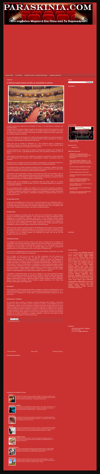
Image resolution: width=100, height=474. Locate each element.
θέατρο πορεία (89, 278)
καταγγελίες (90, 279)
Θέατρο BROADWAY (81, 258)
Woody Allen (72, 254)
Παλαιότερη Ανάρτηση (58, 351)
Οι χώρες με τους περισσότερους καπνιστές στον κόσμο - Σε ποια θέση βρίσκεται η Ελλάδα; (36, 427)
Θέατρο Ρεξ (70, 263)
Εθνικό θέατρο (83, 257)
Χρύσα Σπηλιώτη (77, 270)
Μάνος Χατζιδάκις (82, 264)
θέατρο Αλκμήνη (72, 276)
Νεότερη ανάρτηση (11, 351)
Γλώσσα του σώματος (73, 257)
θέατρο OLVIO (89, 275)
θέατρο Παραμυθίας (80, 277)
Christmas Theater (77, 252)
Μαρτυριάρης (12, 415)
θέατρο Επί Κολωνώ (88, 276)
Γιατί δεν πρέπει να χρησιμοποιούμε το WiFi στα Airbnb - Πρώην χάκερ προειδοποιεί (34, 406)
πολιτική (83, 286)
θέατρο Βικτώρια (80, 276)
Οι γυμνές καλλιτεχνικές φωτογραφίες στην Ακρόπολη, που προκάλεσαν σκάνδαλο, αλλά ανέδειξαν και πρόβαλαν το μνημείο (79, 180)
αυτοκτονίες (81, 272)
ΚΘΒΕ (91, 263)
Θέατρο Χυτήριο (77, 263)
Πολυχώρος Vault (79, 269)
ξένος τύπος (90, 284)
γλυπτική (91, 272)
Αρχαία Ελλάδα (88, 255)
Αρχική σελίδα (9, 75)
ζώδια (83, 275)
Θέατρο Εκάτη (79, 260)
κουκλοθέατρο (71, 283)
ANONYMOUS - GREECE (15, 405)
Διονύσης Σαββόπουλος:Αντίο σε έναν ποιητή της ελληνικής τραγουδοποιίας (80, 184)
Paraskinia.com (75, 147)
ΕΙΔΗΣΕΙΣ (11, 395)
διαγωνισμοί (71, 273)
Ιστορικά (84, 263)
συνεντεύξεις (71, 287)
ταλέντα (77, 287)
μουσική (76, 284)
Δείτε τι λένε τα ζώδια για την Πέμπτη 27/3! (79, 169)
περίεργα (77, 286)
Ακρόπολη (80, 255)
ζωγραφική (78, 275)
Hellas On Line (12, 457)
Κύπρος (75, 264)
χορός (80, 287)
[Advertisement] (16, 41)
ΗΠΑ (74, 258)
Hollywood (90, 252)
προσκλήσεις (90, 286)
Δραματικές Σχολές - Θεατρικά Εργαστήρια (36, 75)
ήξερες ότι (84, 270)
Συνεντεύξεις (18, 75)
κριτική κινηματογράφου (80, 282)
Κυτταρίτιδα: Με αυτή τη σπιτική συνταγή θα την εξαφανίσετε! (29, 417)
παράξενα (71, 286)
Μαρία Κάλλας (85, 266)
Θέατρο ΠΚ (90, 261)
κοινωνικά (81, 281)
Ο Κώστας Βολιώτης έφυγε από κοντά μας (79, 172)
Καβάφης (70, 264)
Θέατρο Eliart (89, 258)
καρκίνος (84, 279)
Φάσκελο (11, 426)
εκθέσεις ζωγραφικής (81, 273)
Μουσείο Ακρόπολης (78, 267)
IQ (68, 254)
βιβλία (86, 272)
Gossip (84, 252)
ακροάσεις (90, 270)
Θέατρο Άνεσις (71, 260)
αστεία (75, 272)
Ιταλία (88, 263)
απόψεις (70, 272)
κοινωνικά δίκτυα (89, 281)
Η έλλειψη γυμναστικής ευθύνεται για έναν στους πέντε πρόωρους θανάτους (32, 458)
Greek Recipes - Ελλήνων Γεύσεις (17, 436)
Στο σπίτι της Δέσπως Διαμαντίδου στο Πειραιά (80, 166)
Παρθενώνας (71, 269)
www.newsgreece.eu (14, 447)
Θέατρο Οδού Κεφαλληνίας (80, 261)
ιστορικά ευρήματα (72, 279)
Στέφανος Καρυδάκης (88, 269)
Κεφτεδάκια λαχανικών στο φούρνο (23, 438)
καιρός (79, 279)
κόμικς (87, 283)
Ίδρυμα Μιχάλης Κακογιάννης (82, 254)
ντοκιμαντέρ (82, 284)
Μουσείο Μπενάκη (88, 267)
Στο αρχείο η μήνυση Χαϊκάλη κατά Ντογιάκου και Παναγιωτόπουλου (31, 448)
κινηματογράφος (72, 281)
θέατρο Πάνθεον (71, 277)
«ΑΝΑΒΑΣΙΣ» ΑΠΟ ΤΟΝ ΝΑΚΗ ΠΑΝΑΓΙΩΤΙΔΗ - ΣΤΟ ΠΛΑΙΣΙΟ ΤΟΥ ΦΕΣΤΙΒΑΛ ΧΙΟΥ (80, 192)
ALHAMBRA (70, 252)
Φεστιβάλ (70, 270)
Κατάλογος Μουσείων (55, 75)
